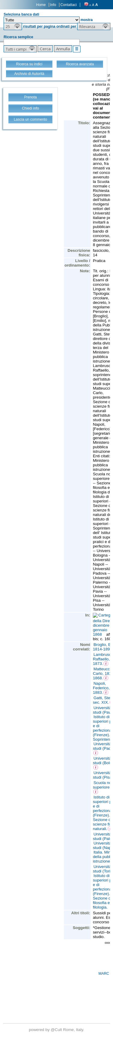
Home (41, 5)
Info (53, 5)
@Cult (57, 1029)
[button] (13, 26)
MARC (104, 973)
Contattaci (68, 5)
